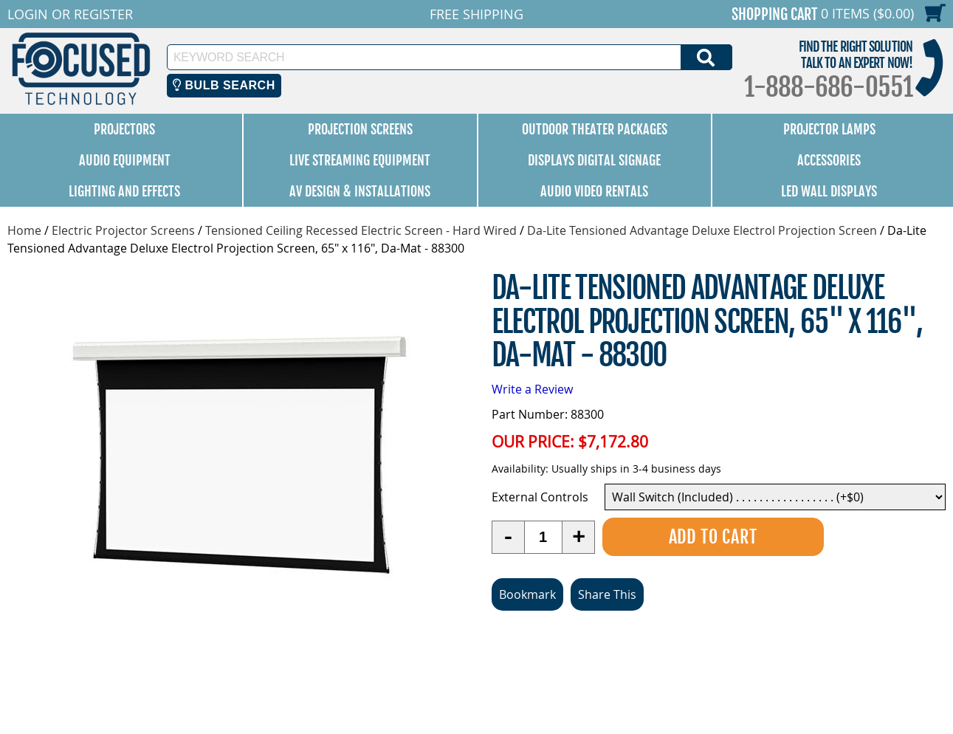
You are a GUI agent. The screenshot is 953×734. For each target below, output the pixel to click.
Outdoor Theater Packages (594, 129)
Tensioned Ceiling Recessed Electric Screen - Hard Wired (361, 230)
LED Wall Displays (829, 191)
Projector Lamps (829, 129)
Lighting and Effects (124, 191)
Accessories (829, 160)
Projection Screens (360, 129)
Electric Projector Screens (123, 230)
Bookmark (527, 594)
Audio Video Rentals (594, 191)
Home (24, 230)
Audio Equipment (125, 160)
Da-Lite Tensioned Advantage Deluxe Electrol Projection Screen (702, 230)
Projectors (124, 129)
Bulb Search (224, 85)
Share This (607, 594)
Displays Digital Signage (594, 160)
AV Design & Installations (359, 191)
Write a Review (532, 389)
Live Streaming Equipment (359, 160)
